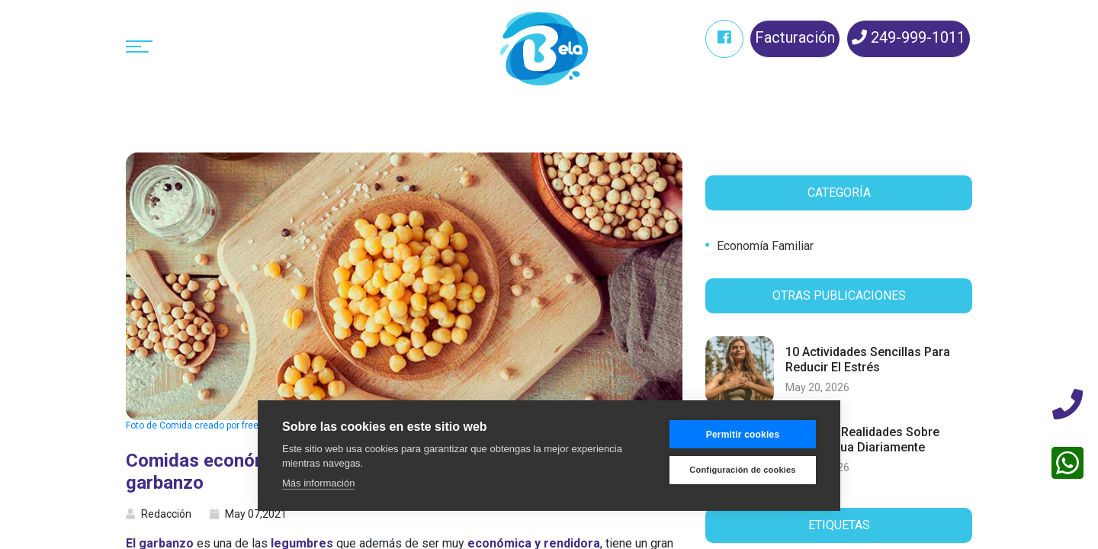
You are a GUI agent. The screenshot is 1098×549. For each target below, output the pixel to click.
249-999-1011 (908, 37)
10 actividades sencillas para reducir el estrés (867, 359)
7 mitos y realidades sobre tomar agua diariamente (862, 439)
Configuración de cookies (742, 469)
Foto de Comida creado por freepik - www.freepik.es (233, 425)
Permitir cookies (743, 434)
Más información (318, 483)
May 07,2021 (248, 514)
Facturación (795, 37)
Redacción (158, 514)
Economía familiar (765, 246)
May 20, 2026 (817, 387)
